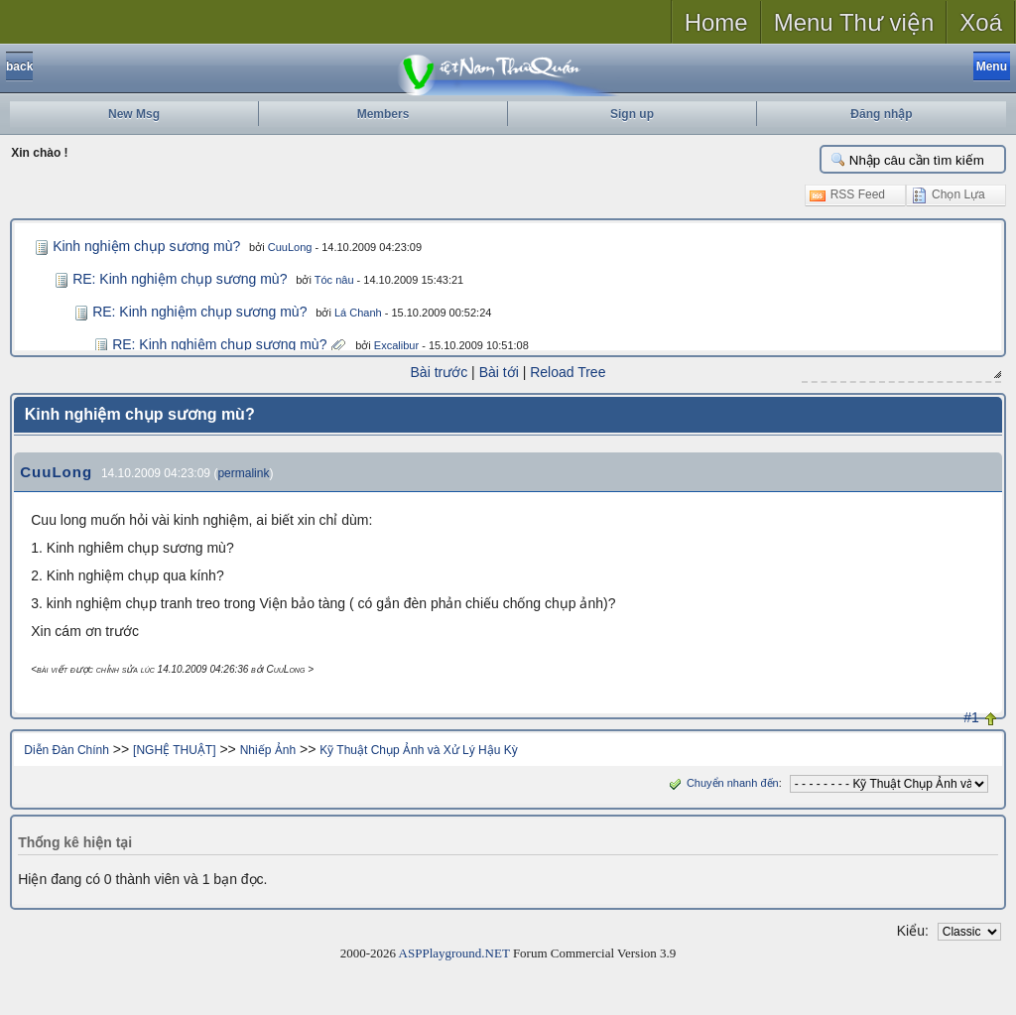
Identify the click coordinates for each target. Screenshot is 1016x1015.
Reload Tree (567, 372)
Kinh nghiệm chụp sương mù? (146, 246)
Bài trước (439, 372)
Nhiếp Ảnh (268, 750)
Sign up (632, 114)
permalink (243, 473)
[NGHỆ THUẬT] (174, 750)
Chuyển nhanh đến (722, 783)
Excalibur (396, 345)
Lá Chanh (358, 312)
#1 (971, 717)
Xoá (980, 22)
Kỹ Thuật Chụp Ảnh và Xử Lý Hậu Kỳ (418, 750)
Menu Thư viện (854, 22)
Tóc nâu (334, 280)
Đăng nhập (881, 114)
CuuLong (290, 247)
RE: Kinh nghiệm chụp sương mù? (179, 279)
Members (383, 114)
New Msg (134, 114)
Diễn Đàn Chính (66, 750)
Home (716, 22)
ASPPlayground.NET (454, 953)
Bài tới (499, 372)
